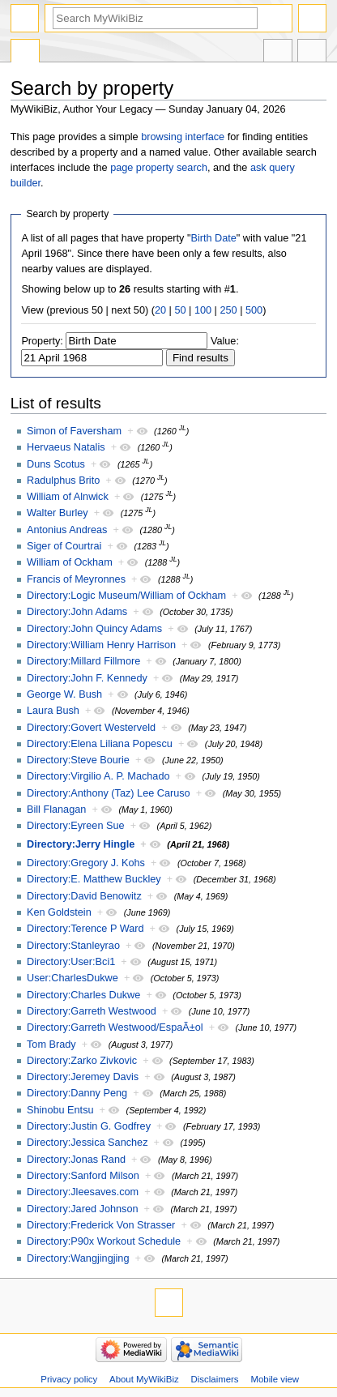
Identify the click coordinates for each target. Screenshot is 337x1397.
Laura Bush (53, 710)
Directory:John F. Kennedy (87, 678)
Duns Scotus (56, 464)
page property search (158, 167)
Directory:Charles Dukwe (83, 995)
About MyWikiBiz (144, 1379)
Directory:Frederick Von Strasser (101, 1225)
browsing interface (182, 137)
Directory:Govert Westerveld (91, 727)
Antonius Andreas (67, 530)
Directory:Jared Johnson (83, 1209)
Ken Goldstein (59, 912)
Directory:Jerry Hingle (80, 844)
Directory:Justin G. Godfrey (89, 1126)
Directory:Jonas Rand (76, 1159)
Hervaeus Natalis (66, 447)
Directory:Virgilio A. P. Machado (98, 776)
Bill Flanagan (56, 809)
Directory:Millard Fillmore (83, 661)
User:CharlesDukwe (72, 978)
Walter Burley (57, 513)
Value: (225, 341)
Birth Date (213, 238)
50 (180, 310)
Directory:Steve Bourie (78, 760)
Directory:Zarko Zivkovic (82, 1060)
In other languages (278, 53)
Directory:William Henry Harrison (101, 645)
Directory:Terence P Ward (85, 928)
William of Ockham (70, 562)
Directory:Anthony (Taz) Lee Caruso (108, 793)
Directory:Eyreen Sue (76, 825)
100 (202, 310)
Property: (41, 341)
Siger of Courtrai (64, 546)
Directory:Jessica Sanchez (87, 1142)
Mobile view (274, 1379)
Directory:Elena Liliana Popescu (100, 744)
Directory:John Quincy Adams (94, 628)
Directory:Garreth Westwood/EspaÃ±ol (115, 1027)
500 (253, 310)
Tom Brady (51, 1044)
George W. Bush (64, 694)
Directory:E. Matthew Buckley (94, 879)
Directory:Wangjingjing (78, 1258)
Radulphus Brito (63, 480)
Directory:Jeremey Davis (83, 1077)
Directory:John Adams (77, 611)
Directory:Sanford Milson (83, 1175)
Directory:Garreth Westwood (91, 1011)
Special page (25, 53)
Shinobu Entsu (60, 1110)
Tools (312, 53)
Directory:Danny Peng (77, 1093)
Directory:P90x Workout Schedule (104, 1241)
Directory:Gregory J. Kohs (86, 863)
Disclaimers (215, 1379)
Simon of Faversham (74, 431)
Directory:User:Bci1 (71, 962)
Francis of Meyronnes (76, 579)
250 (228, 310)
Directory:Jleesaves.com (83, 1192)
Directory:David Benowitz (84, 896)
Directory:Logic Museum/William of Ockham (126, 595)
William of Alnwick (68, 496)
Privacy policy (69, 1379)
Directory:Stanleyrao (73, 945)
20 (160, 310)
